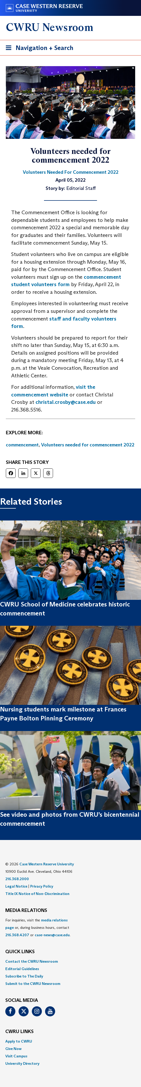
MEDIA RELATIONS (26, 910)
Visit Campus (16, 1056)
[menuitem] (70, 961)
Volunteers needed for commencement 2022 (87, 445)
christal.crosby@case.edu (66, 402)
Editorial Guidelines (22, 968)
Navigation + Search (37, 48)
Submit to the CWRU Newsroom (32, 983)
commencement (22, 445)
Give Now (13, 1048)
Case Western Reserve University (46, 864)
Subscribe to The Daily (24, 976)
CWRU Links (19, 1031)
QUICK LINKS (20, 951)
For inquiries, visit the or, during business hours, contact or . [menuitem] (37, 927)
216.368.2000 (17, 878)
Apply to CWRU (18, 1041)
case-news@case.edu (52, 935)
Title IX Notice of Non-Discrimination (37, 893)
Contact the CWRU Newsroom (31, 961)
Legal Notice (16, 886)
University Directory (22, 1063)
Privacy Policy (41, 886)
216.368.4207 (17, 935)
